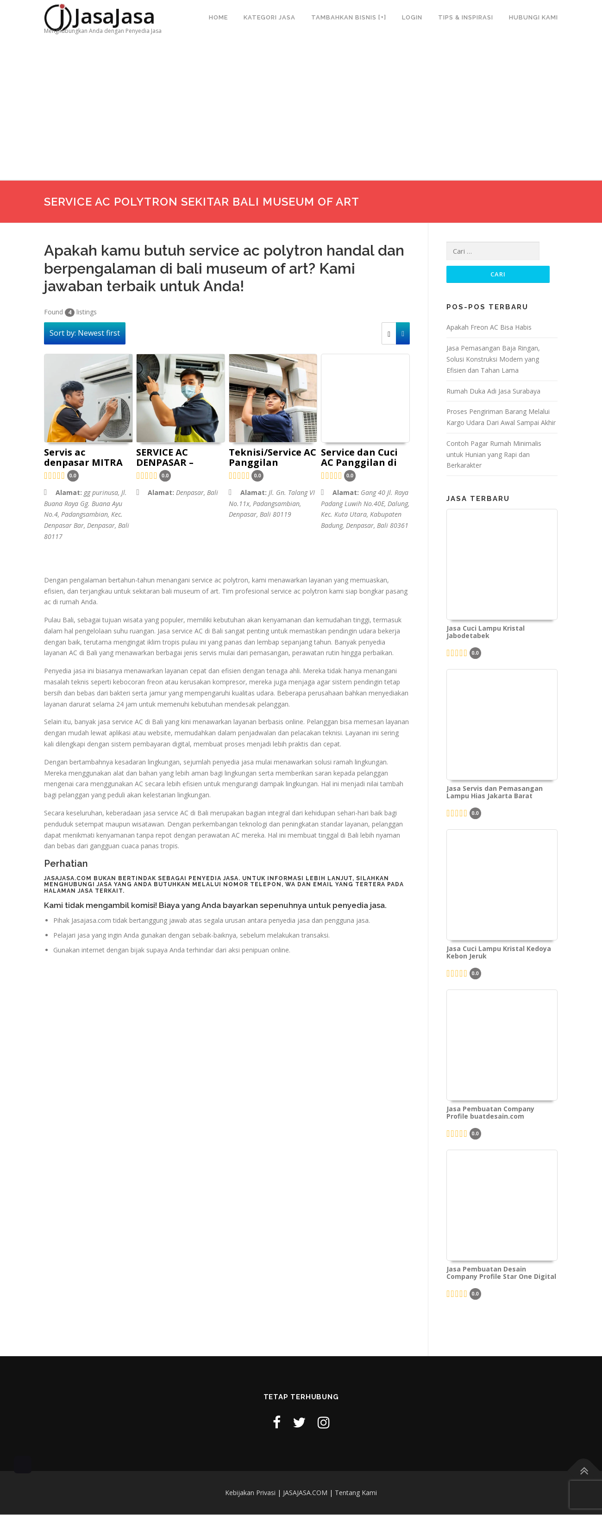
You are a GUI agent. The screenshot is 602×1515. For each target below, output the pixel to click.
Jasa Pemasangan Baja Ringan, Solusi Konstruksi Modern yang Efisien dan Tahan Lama (493, 360)
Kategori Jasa (269, 17)
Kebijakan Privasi (250, 1493)
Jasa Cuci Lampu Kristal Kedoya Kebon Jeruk (498, 953)
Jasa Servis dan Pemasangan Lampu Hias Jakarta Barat (494, 793)
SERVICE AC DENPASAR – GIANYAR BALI (170, 458)
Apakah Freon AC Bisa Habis (489, 328)
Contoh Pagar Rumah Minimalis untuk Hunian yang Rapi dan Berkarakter (493, 455)
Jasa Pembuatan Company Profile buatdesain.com (490, 1113)
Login (412, 17)
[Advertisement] (301, 110)
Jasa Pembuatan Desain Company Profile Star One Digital (501, 1273)
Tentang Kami (356, 1493)
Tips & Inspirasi (465, 17)
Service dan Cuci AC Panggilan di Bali (359, 458)
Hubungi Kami (533, 17)
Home (218, 17)
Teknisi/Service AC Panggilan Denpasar (272, 458)
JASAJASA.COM (305, 1493)
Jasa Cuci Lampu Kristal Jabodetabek (485, 633)
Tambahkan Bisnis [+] (348, 17)
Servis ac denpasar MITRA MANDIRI (83, 458)
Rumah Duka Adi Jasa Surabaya (493, 391)
